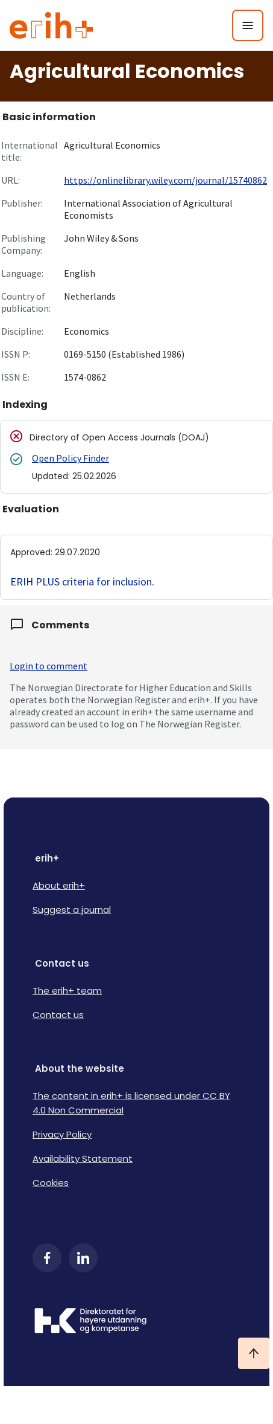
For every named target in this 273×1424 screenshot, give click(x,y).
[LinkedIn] (83, 1257)
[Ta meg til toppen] (253, 1353)
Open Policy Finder (70, 458)
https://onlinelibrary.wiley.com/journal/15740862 (165, 180)
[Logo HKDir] (136, 1322)
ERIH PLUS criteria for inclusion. (82, 581)
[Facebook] (47, 1257)
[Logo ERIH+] (51, 25)
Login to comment (48, 666)
